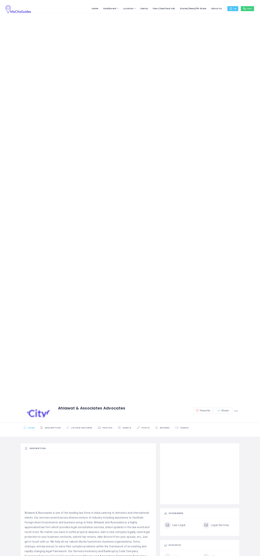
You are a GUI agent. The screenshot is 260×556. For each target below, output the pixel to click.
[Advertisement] (88, 484)
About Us (206, 8)
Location (118, 8)
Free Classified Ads (154, 8)
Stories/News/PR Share (183, 8)
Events (134, 8)
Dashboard (100, 8)
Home (85, 8)
